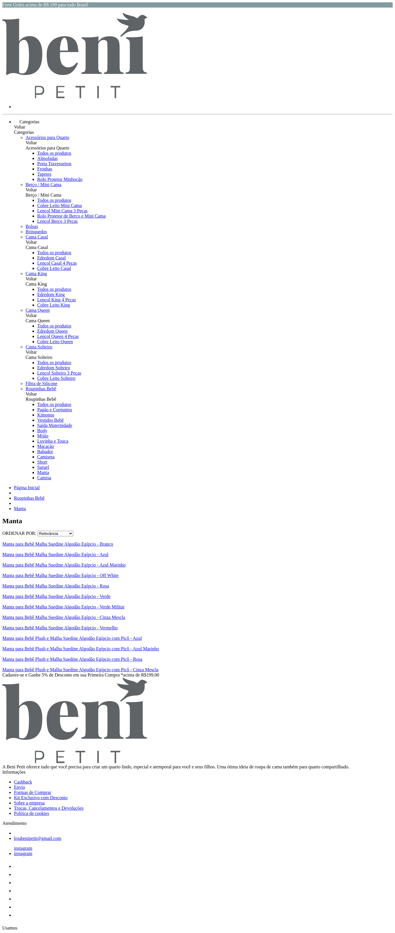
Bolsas (32, 226)
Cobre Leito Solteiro (56, 378)
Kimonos (45, 414)
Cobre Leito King (53, 304)
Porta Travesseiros (54, 163)
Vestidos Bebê (50, 420)
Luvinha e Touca (52, 441)
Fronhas (44, 168)
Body (42, 430)
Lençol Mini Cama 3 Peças (62, 210)
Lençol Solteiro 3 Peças (59, 373)
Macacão (45, 446)
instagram (23, 848)
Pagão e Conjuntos (54, 409)
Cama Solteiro (39, 346)
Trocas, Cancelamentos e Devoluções (48, 808)
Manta (43, 472)
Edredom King (51, 294)
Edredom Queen (52, 331)
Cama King (36, 273)
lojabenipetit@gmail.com (37, 838)
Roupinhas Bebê (41, 388)
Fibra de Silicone (41, 383)
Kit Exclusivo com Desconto (40, 797)
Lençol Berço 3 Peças (57, 221)
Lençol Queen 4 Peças (58, 336)
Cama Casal (37, 236)
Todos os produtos (54, 153)
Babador (45, 451)
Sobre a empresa (29, 802)
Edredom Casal (51, 257)
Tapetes (44, 174)
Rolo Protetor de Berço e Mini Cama (71, 215)
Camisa (44, 477)
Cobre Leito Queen (55, 341)
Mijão (42, 435)
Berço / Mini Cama (43, 184)
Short (42, 462)
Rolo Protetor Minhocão (60, 179)
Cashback (23, 781)
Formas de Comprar (32, 792)
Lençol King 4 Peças (56, 299)
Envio (19, 787)
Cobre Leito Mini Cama (59, 205)
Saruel (43, 467)
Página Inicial (27, 487)
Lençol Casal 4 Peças (57, 263)
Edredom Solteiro (53, 367)
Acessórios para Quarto (47, 137)
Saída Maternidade (54, 425)
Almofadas (47, 158)
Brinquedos (36, 231)
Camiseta (46, 456)
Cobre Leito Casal (54, 268)
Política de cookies (31, 813)
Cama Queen (38, 310)
